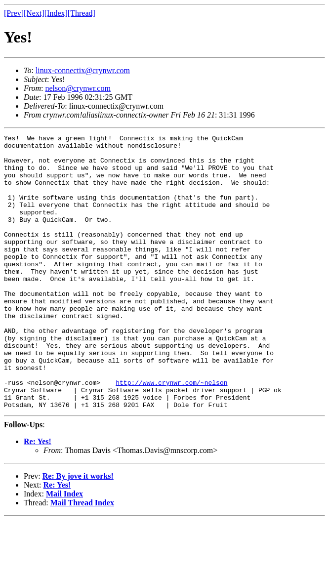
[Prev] (14, 13)
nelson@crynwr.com (77, 88)
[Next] (34, 13)
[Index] (56, 13)
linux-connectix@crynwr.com (83, 70)
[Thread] (81, 13)
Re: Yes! (37, 496)
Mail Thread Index (82, 557)
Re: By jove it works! (78, 531)
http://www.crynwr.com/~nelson (171, 432)
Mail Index (64, 548)
